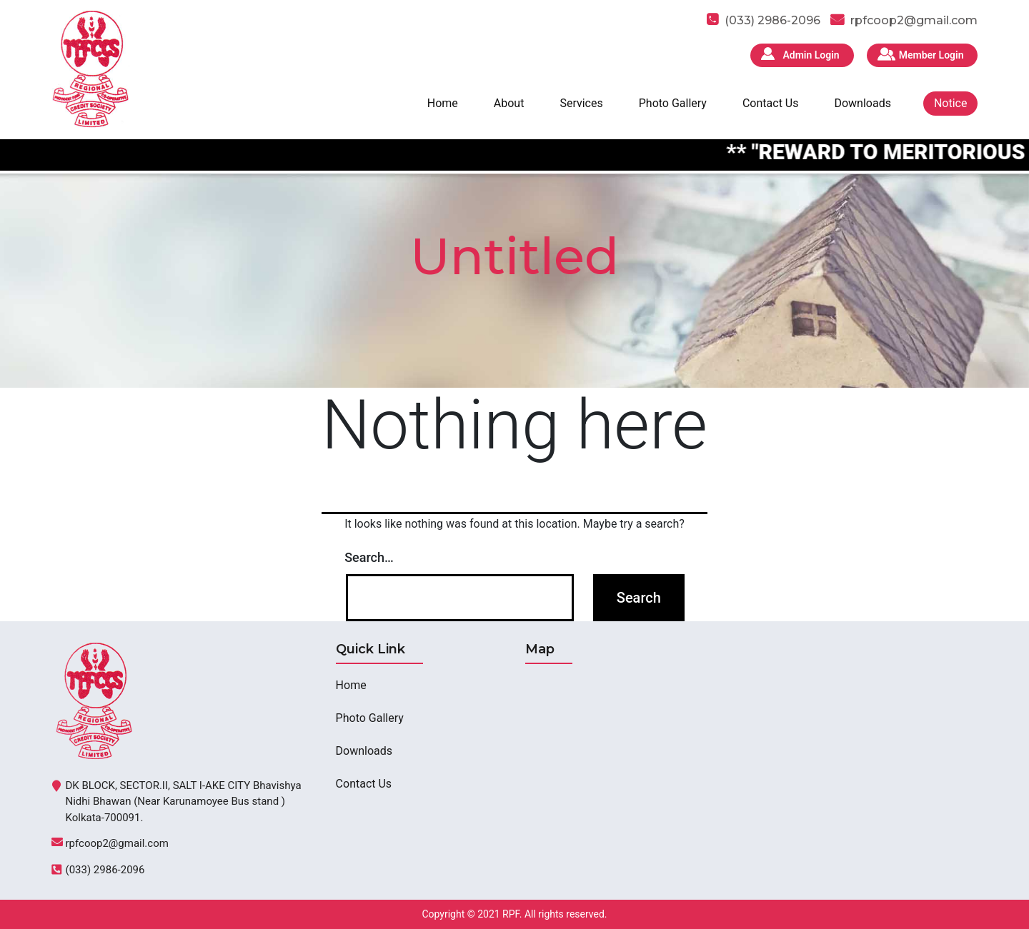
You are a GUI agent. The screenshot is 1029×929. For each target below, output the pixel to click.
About (509, 103)
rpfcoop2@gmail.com (914, 20)
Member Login (931, 55)
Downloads (862, 103)
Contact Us (770, 103)
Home (442, 103)
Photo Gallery (673, 103)
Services (581, 103)
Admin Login (810, 55)
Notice (951, 103)
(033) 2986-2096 (105, 869)
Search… (369, 557)
